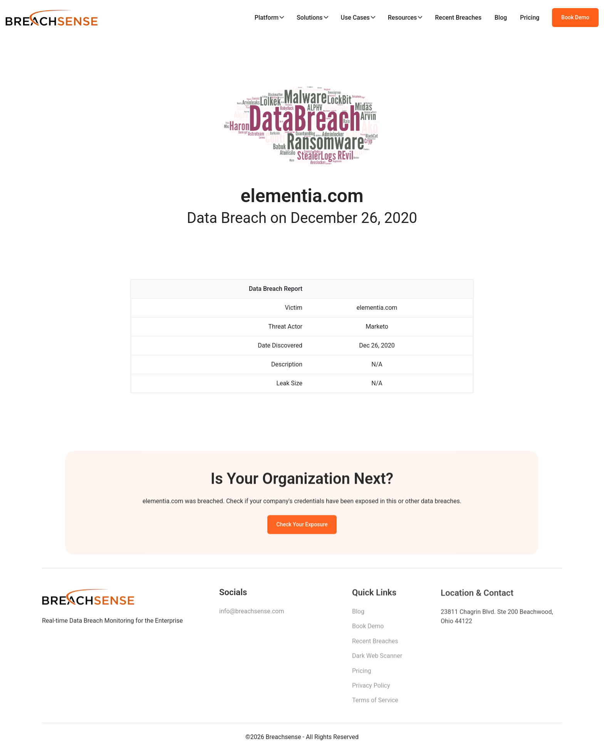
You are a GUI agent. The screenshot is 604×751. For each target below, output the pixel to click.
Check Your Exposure (302, 525)
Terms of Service (375, 702)
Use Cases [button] (355, 17)
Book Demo (575, 17)
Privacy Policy (371, 687)
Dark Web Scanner (377, 658)
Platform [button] (267, 17)
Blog (501, 17)
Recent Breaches (458, 17)
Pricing (529, 17)
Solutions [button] (309, 17)
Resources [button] (402, 17)
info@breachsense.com (251, 612)
